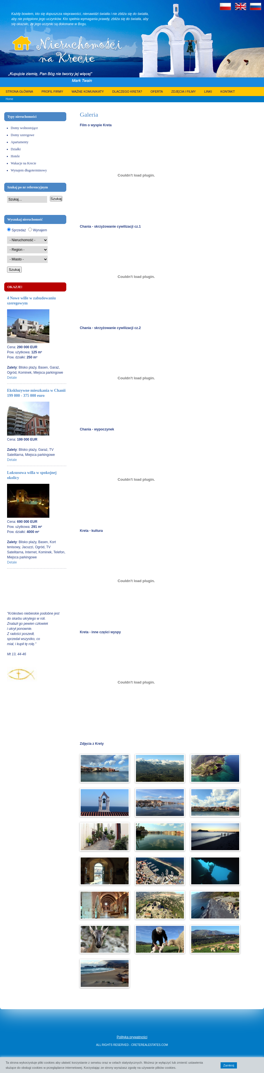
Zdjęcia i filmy (183, 91)
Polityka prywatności (132, 1037)
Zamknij (228, 1065)
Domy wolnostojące (24, 128)
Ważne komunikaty (88, 91)
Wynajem (40, 230)
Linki (208, 91)
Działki (16, 149)
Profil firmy (52, 91)
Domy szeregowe (22, 135)
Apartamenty (19, 142)
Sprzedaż (19, 230)
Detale (12, 378)
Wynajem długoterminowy (29, 170)
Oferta (157, 91)
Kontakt (228, 91)
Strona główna (19, 91)
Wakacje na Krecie (23, 163)
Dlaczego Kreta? (127, 91)
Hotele (15, 156)
